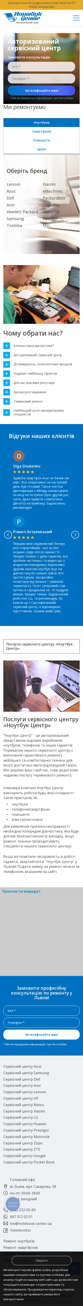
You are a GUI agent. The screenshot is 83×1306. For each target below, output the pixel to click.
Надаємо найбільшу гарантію (30, 373)
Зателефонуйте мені (41, 90)
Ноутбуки (41, 122)
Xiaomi (49, 184)
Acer (11, 204)
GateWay (51, 204)
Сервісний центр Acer (22, 1085)
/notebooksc (20, 1230)
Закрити (42, 1260)
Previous (8, 534)
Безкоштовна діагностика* (28, 346)
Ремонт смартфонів (20, 1247)
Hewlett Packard (22, 211)
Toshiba (14, 225)
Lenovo (13, 184)
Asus (11, 191)
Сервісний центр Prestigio (26, 1130)
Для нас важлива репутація (29, 383)
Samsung (15, 218)
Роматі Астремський (32, 531)
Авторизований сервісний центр (32, 355)
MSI (46, 225)
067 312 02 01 (21, 1216)
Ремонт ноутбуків (19, 1241)
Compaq (51, 211)
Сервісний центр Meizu (23, 1104)
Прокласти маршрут (21, 891)
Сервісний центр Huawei (24, 1123)
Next (75, 534)
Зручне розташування (24, 392)
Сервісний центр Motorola (26, 1136)
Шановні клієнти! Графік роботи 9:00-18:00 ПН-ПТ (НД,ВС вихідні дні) (41, 5)
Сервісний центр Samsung (26, 1072)
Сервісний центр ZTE (21, 1149)
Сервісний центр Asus (22, 1066)
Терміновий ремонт (23, 401)
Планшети (41, 140)
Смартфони (41, 131)
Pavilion (50, 218)
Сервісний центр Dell (21, 1079)
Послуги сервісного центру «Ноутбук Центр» (39, 646)
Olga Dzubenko (27, 466)
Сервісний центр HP (21, 1098)
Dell (10, 198)
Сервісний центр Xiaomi (24, 1111)
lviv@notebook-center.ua (31, 1223)
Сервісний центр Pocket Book (29, 1162)
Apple (41, 149)
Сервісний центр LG (20, 1117)
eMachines (53, 191)
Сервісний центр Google (24, 1155)
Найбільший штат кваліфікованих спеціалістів (33, 412)
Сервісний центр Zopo (22, 1143)
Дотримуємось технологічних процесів (37, 364)
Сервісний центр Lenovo (24, 1091)
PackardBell (54, 198)
